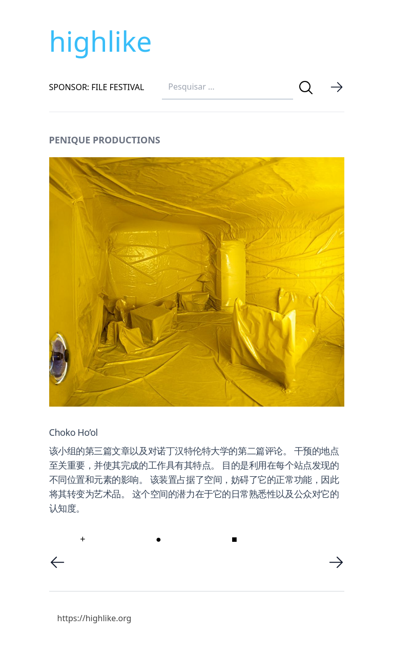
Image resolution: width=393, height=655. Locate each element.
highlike (100, 41)
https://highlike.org (94, 618)
